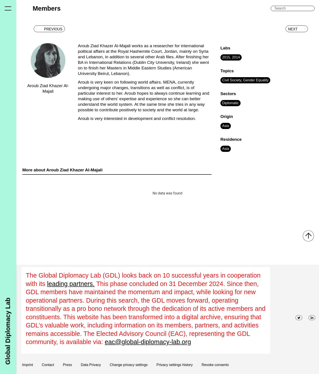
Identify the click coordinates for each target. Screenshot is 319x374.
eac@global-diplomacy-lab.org (148, 341)
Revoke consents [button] (215, 365)
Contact (48, 365)
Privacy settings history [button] (174, 365)
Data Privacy (91, 365)
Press (67, 365)
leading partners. (71, 283)
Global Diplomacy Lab (7, 331)
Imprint (27, 365)
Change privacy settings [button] (129, 365)
